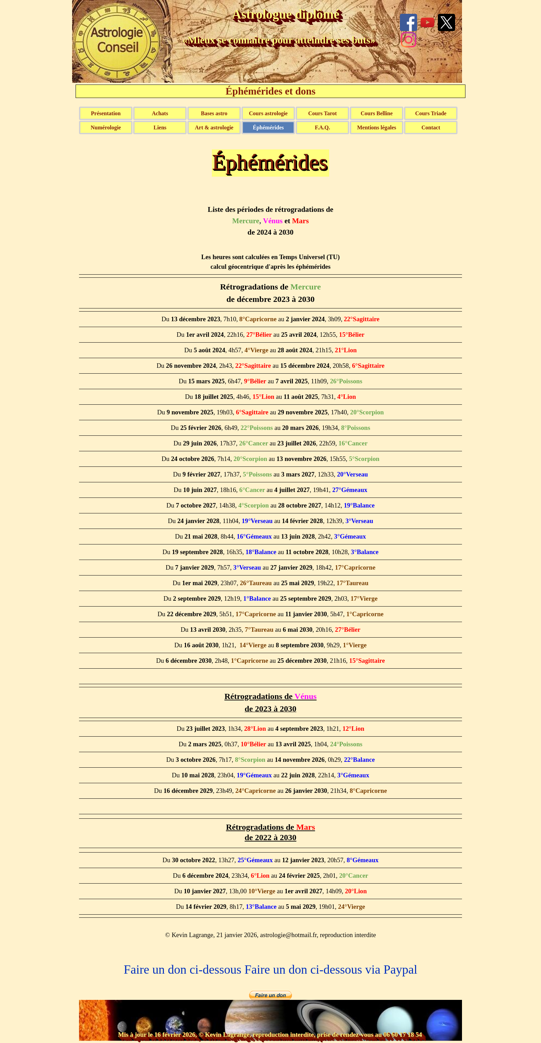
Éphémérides (268, 127)
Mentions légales (376, 127)
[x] (446, 22)
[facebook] (408, 22)
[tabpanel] (270, 569)
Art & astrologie (214, 127)
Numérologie (106, 127)
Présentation (106, 113)
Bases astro (214, 113)
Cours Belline (377, 113)
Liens (160, 127)
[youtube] (427, 22)
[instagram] (408, 39)
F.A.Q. (322, 127)
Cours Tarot (322, 113)
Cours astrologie (268, 113)
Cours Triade (430, 113)
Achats (160, 113)
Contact (431, 127)
